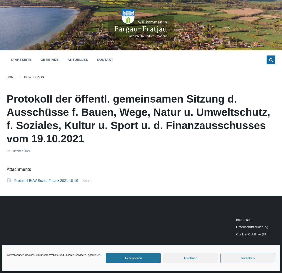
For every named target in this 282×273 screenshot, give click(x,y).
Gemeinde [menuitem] (50, 59)
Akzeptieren (133, 258)
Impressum (244, 219)
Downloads (34, 77)
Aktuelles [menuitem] (78, 59)
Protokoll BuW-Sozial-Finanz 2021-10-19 (46, 181)
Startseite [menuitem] (21, 59)
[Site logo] (141, 39)
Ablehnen (190, 258)
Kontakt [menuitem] (105, 59)
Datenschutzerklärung (252, 227)
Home (11, 77)
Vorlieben (248, 258)
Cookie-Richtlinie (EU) (252, 234)
